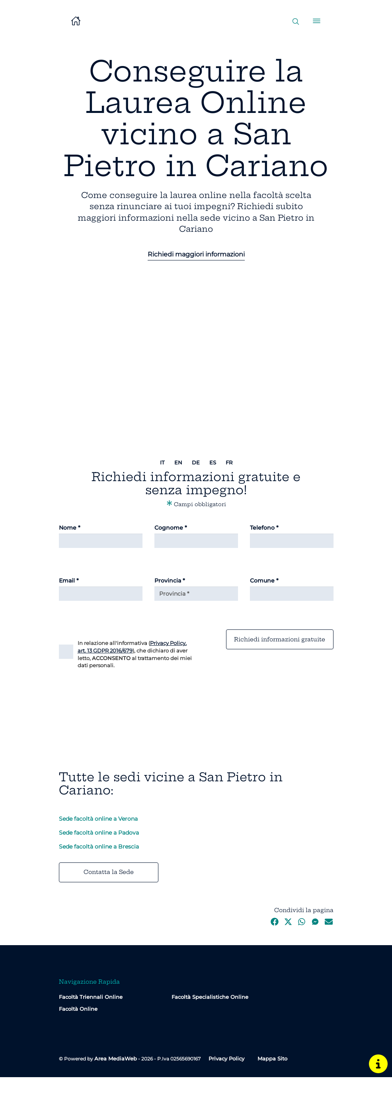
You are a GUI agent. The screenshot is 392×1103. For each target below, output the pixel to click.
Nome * (69, 527)
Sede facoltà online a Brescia (99, 872)
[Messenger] (315, 949)
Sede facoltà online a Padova (99, 858)
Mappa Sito (272, 1084)
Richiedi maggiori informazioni (196, 254)
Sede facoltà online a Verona (98, 844)
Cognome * (170, 527)
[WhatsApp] (301, 949)
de (196, 462)
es (212, 462)
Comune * (264, 580)
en (178, 462)
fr (229, 462)
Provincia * (169, 580)
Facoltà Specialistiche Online (210, 1022)
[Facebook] (274, 949)
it (162, 462)
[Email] (100, 593)
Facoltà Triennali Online (91, 1022)
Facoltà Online (78, 1034)
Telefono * (264, 527)
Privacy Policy (226, 1084)
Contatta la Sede (109, 897)
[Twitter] (288, 949)
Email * (69, 580)
